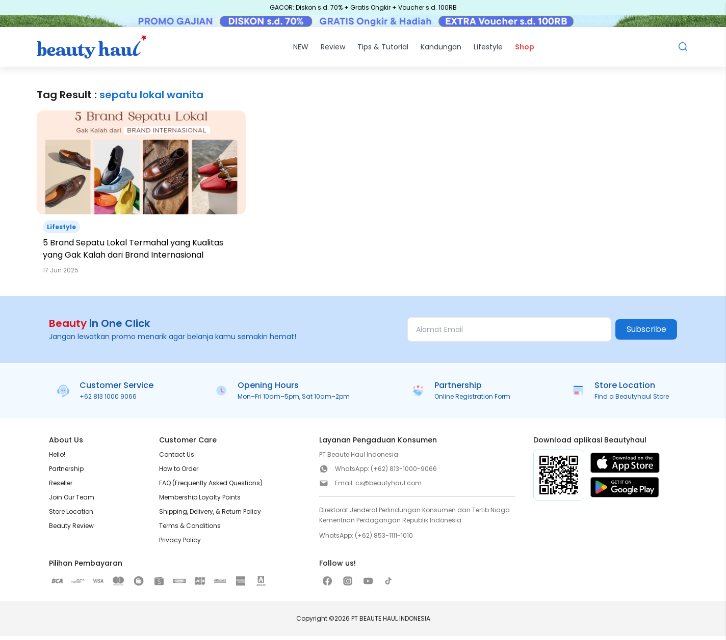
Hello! (57, 458)
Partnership (66, 472)
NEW (300, 51)
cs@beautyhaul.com (388, 487)
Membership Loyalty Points (200, 501)
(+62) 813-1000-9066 (404, 472)
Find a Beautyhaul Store (631, 400)
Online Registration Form (472, 400)
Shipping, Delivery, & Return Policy (210, 515)
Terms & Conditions (190, 529)
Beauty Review (71, 529)
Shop (524, 51)
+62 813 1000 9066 (108, 400)
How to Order (178, 472)
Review (333, 51)
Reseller (60, 487)
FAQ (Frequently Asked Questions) (211, 487)
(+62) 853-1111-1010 (384, 539)
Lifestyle (488, 51)
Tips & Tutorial (382, 51)
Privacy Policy (180, 544)
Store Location (71, 515)
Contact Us (176, 458)
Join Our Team (71, 501)
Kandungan (441, 51)
